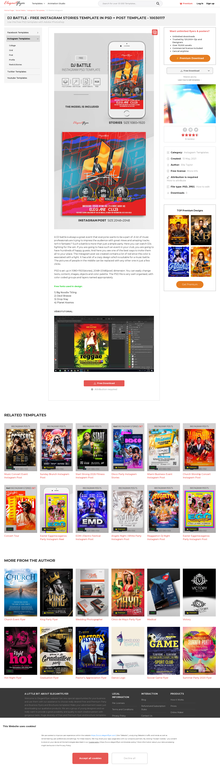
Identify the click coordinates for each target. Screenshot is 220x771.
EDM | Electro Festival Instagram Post (88, 538)
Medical (151, 619)
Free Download (104, 383)
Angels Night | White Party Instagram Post (126, 538)
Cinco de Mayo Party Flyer (126, 619)
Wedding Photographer (89, 619)
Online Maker (177, 712)
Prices (173, 706)
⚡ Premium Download (190, 58)
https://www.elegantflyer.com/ (103, 735)
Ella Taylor (187, 165)
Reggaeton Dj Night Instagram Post (158, 538)
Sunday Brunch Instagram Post (54, 476)
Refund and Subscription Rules (153, 708)
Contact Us (146, 715)
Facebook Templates (18, 32)
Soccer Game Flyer (157, 677)
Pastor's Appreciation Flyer (91, 677)
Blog (143, 699)
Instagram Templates (18, 38)
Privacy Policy (119, 715)
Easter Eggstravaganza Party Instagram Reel (53, 538)
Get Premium (190, 284)
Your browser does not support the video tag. (190, 103)
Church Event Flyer (14, 619)
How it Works (177, 699)
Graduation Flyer (49, 677)
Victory (187, 619)
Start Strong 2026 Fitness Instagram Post (90, 476)
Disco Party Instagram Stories (124, 476)
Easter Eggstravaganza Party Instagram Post (196, 538)
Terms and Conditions (122, 709)
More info (192, 171)
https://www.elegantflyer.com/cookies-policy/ (118, 742)
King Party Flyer (49, 619)
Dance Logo (118, 677)
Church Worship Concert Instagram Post (197, 476)
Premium (186, 3)
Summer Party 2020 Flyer (197, 677)
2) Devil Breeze (62, 295)
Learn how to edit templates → (190, 80)
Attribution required (104, 389)
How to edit (203, 186)
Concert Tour (11, 536)
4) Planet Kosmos (64, 302)
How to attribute (176, 180)
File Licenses (118, 703)
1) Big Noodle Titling (65, 292)
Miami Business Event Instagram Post (159, 476)
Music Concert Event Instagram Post (16, 476)
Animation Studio (56, 3)
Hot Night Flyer (12, 677)
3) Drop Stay (61, 299)
